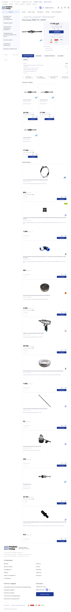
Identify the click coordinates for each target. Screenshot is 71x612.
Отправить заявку (38, 2)
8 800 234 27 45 (49, 8)
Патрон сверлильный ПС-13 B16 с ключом (32, 446)
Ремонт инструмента (57, 12)
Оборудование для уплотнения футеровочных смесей (10, 35)
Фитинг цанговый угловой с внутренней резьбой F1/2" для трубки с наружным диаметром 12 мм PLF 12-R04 (44, 257)
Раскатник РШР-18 (27, 137)
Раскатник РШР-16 (44, 99)
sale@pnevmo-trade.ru (27, 2)
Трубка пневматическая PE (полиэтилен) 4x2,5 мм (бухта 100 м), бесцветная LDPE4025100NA (43, 370)
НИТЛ (66, 63)
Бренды (24, 12)
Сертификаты (40, 12)
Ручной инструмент (10, 40)
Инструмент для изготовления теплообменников (10, 18)
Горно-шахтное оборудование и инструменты (10, 28)
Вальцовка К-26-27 (27, 484)
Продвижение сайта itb (10, 609)
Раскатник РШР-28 (27, 99)
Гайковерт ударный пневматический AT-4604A (33, 333)
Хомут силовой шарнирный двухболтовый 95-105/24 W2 (35, 179)
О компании (8, 560)
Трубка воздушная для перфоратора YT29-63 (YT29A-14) (35, 408)
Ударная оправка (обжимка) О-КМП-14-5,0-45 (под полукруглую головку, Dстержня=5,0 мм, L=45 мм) (44, 521)
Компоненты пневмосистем (10, 48)
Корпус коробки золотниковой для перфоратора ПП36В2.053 (36, 295)
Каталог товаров (10, 583)
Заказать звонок (48, 2)
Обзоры (47, 12)
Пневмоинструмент (10, 23)
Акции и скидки (31, 12)
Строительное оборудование (10, 44)
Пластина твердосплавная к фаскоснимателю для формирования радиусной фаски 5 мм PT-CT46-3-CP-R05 (44, 218)
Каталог (11, 12)
